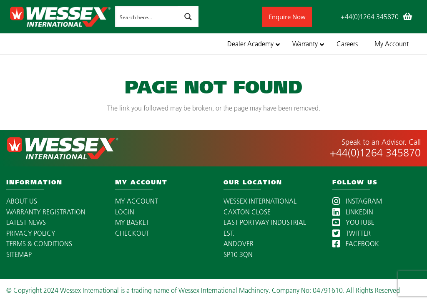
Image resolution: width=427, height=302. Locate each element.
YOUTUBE (353, 222)
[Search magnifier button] (188, 16)
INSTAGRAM (357, 201)
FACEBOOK (355, 243)
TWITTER (351, 233)
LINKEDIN (352, 212)
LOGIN (124, 212)
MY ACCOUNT (136, 201)
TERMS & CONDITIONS (39, 243)
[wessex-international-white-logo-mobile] (60, 16)
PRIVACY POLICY (30, 233)
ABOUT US (21, 201)
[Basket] (408, 16)
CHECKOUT (132, 233)
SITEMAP (19, 254)
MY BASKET (132, 222)
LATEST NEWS (26, 222)
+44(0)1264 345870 (375, 152)
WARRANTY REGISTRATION (45, 212)
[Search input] (147, 17)
